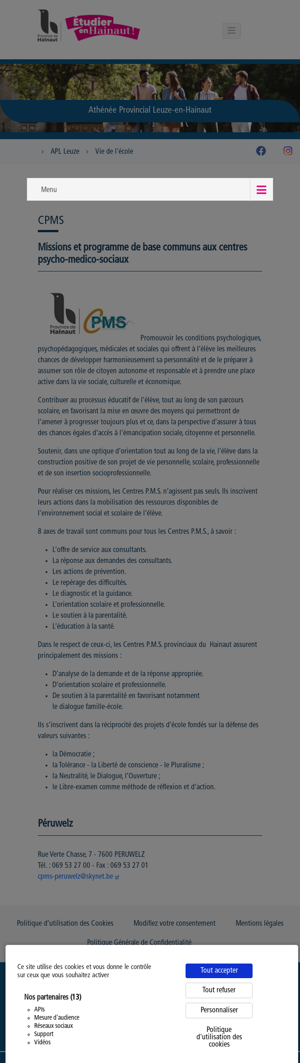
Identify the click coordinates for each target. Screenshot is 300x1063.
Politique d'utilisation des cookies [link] (219, 1037)
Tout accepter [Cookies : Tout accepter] (219, 970)
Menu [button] (49, 190)
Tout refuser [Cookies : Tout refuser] (219, 990)
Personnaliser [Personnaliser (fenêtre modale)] (219, 1010)
